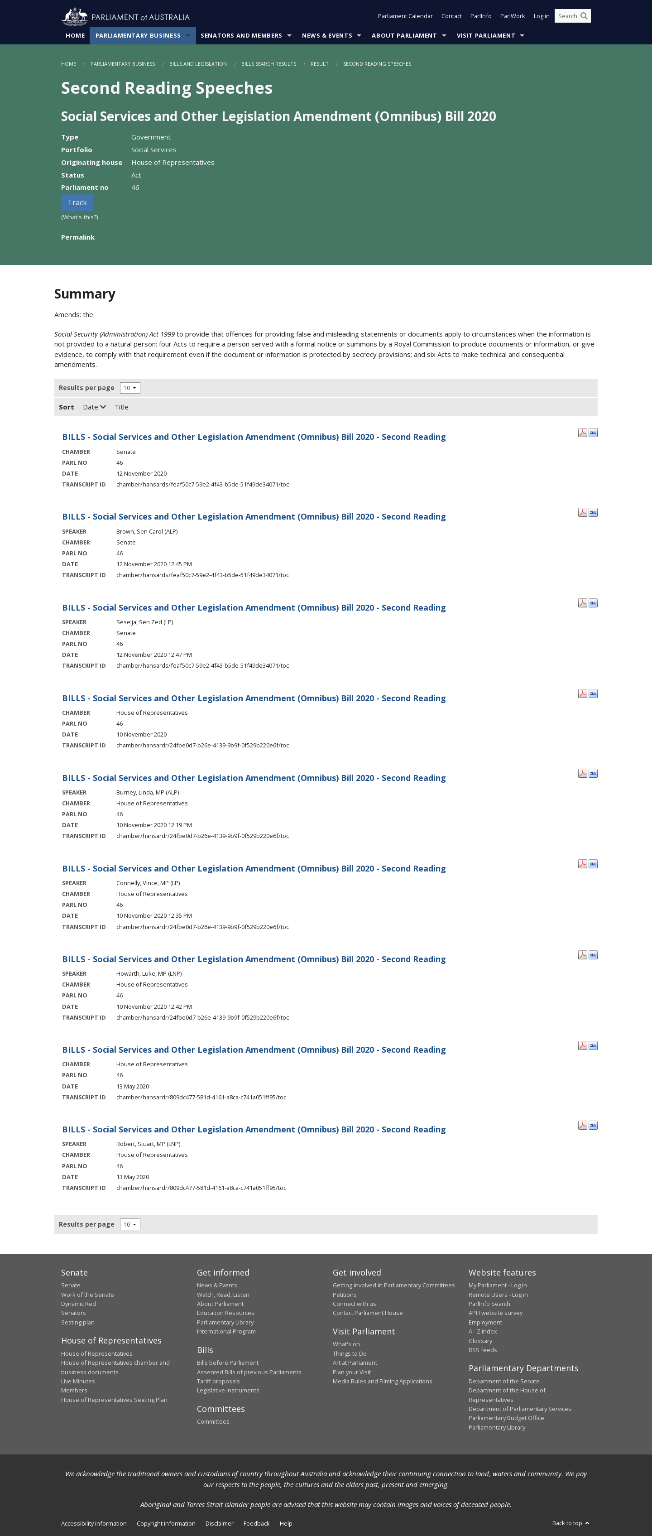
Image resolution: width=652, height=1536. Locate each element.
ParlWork (512, 17)
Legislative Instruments (228, 1391)
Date (94, 407)
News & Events (327, 36)
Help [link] (286, 1524)
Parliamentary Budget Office (506, 1418)
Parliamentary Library (225, 1323)
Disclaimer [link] (220, 1524)
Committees (213, 1422)
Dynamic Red (78, 1304)
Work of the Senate (87, 1294)
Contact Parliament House (368, 1313)
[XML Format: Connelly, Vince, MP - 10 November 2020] (593, 864)
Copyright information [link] (166, 1524)
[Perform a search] (584, 17)
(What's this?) (79, 217)
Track (77, 203)
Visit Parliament (486, 36)
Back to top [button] (571, 1523)
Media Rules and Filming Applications (382, 1381)
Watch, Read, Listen (223, 1294)
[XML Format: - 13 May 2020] (593, 1045)
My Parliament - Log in (498, 1285)
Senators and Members (242, 36)
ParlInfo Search (489, 1304)
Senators (73, 1313)
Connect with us (354, 1304)
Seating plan (78, 1323)
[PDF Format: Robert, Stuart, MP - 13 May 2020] (582, 1125)
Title (122, 407)
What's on (346, 1344)
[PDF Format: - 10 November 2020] (582, 693)
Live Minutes (78, 1381)
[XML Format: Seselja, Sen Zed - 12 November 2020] (593, 602)
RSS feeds (483, 1350)
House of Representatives (97, 1353)
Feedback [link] (257, 1524)
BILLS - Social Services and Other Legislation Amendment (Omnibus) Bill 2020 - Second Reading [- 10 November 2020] (254, 698)
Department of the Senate (504, 1381)
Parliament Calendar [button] (405, 17)
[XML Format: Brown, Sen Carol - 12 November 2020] (593, 512)
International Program (226, 1332)
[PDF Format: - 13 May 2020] (582, 1045)
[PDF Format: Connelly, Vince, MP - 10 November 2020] (582, 864)
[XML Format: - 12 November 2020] (593, 432)
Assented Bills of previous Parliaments (249, 1372)
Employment (485, 1323)
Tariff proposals (218, 1381)
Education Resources (225, 1313)
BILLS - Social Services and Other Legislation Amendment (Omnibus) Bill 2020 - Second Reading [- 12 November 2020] (254, 437)
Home (75, 36)
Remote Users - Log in (498, 1294)
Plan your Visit (352, 1372)
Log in (542, 17)
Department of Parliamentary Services (520, 1409)
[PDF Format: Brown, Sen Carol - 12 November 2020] (582, 512)
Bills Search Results (268, 64)
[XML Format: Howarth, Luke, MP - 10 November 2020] (593, 954)
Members (74, 1391)
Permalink (78, 236)
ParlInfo (481, 17)
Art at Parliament (355, 1363)
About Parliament (404, 36)
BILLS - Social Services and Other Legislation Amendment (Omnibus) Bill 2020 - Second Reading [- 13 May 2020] (254, 1050)
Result (320, 64)
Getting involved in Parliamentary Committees (394, 1285)
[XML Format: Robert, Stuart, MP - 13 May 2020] (593, 1125)
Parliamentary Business (138, 36)
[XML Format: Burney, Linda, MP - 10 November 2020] (593, 773)
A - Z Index (483, 1332)
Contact (451, 17)
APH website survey (496, 1313)
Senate (71, 1285)
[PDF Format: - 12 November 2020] (582, 432)
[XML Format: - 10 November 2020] (593, 693)
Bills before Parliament (228, 1363)
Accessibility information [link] (94, 1524)
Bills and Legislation (198, 64)
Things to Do (350, 1353)
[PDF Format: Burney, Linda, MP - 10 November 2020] (582, 773)
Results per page (87, 388)
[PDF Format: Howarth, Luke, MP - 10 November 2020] (582, 954)
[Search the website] (573, 17)
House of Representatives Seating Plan (114, 1400)
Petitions (345, 1294)
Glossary (480, 1341)
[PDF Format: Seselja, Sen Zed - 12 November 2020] (582, 602)
